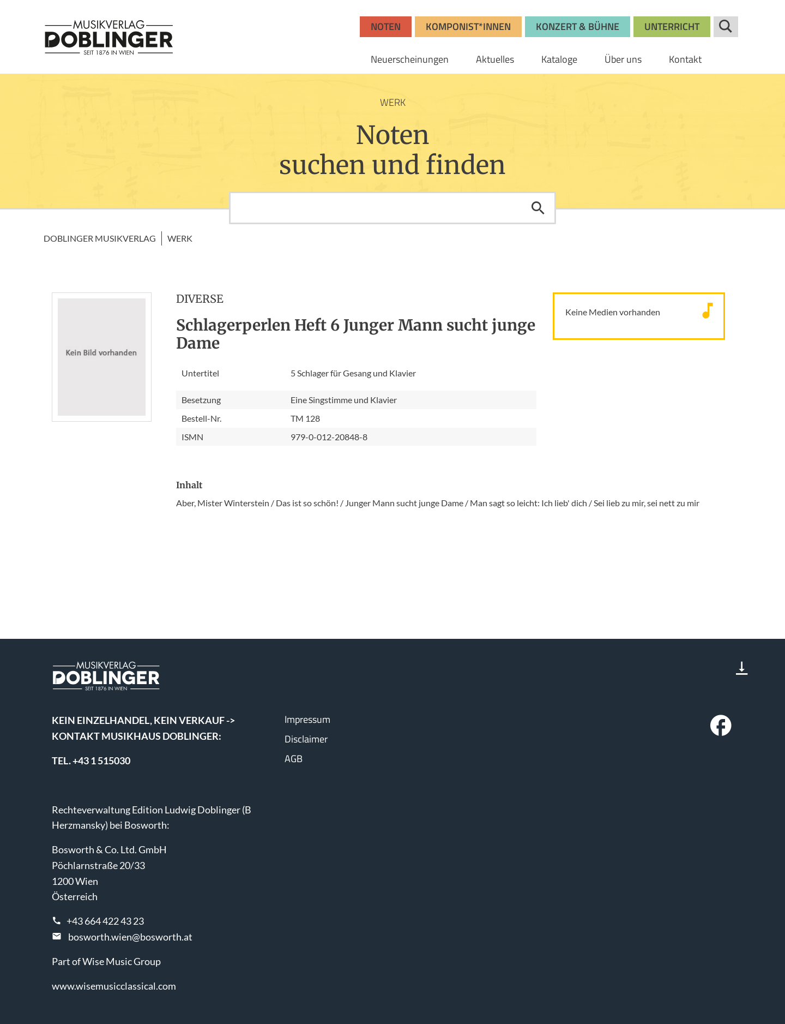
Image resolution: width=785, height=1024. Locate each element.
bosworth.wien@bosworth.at (130, 937)
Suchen (538, 208)
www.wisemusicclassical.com (114, 986)
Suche (726, 26)
